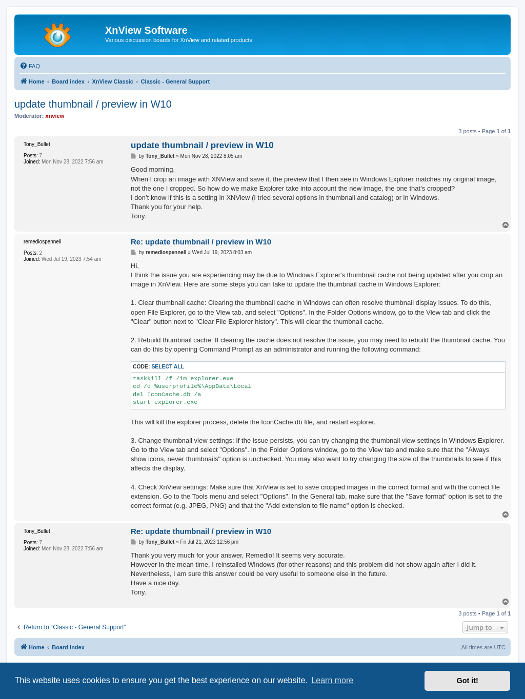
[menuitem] (29, 66)
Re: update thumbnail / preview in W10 (201, 241)
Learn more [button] (332, 680)
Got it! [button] (467, 680)
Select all (167, 366)
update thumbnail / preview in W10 (93, 104)
